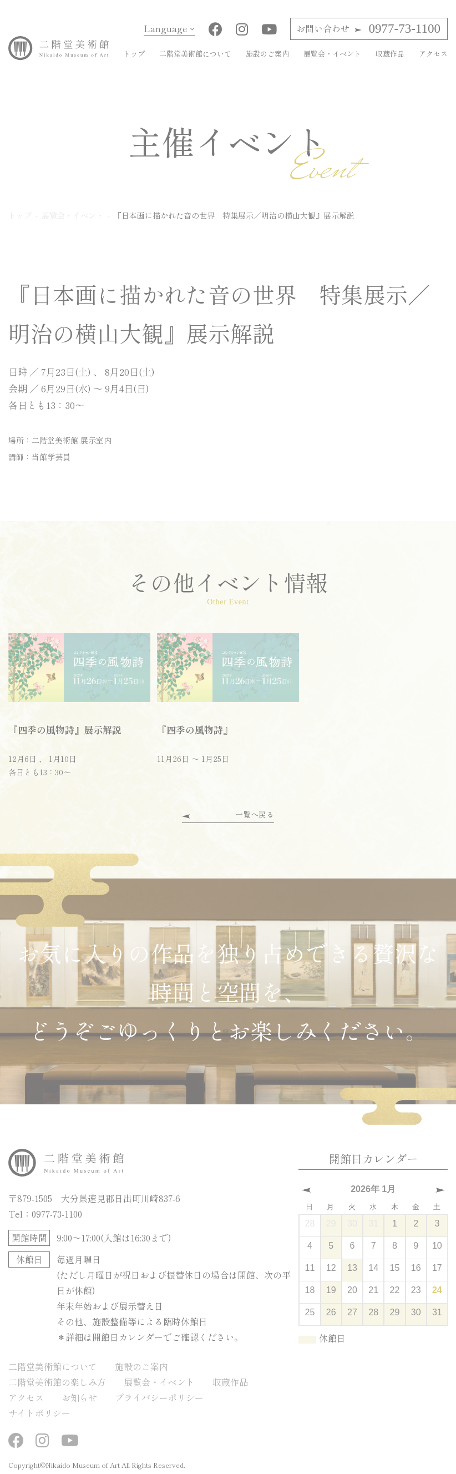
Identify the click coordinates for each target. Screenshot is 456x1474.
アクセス (433, 53)
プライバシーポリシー (159, 1397)
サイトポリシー (39, 1413)
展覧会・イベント (332, 53)
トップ (134, 53)
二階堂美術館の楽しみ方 (57, 1382)
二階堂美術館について (195, 53)
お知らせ (79, 1397)
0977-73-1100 (368, 29)
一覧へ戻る (254, 814)
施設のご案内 (267, 53)
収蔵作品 (390, 53)
